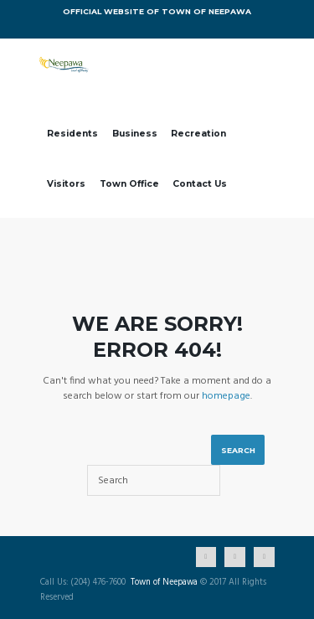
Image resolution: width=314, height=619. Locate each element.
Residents (72, 133)
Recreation (198, 133)
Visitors (66, 183)
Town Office (129, 183)
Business (134, 133)
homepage (226, 396)
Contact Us (199, 183)
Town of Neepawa (164, 583)
